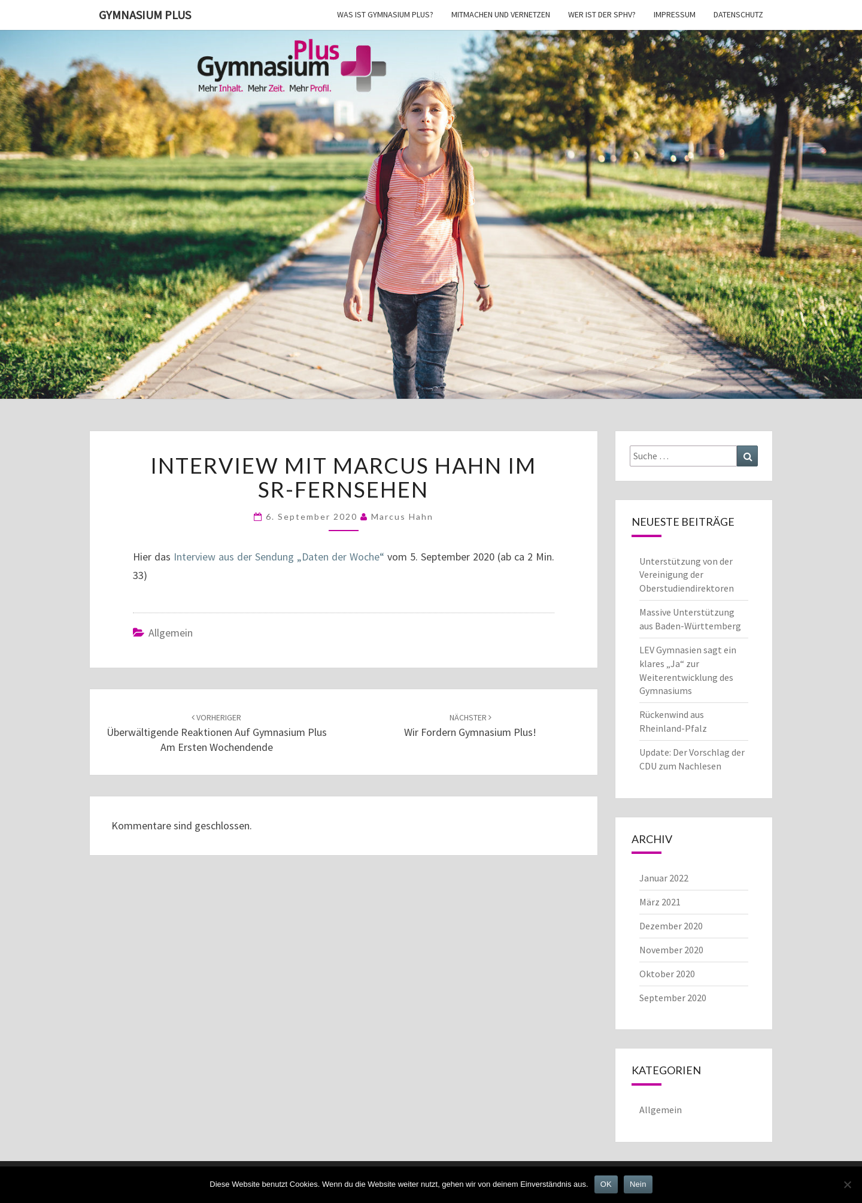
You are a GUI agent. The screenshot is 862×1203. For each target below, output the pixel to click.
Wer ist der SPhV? (602, 14)
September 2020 (672, 998)
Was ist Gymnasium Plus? (385, 14)
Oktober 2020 (667, 974)
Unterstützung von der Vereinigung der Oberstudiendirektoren (686, 575)
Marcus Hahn (402, 516)
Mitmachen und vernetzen (500, 14)
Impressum (675, 14)
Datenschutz (738, 14)
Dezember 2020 (671, 926)
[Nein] (847, 1184)
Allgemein (170, 633)
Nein (638, 1184)
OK (606, 1184)
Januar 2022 (663, 878)
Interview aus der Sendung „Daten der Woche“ (280, 556)
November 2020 (671, 950)
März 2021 (660, 902)
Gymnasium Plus (145, 14)
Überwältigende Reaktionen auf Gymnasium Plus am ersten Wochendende (217, 733)
